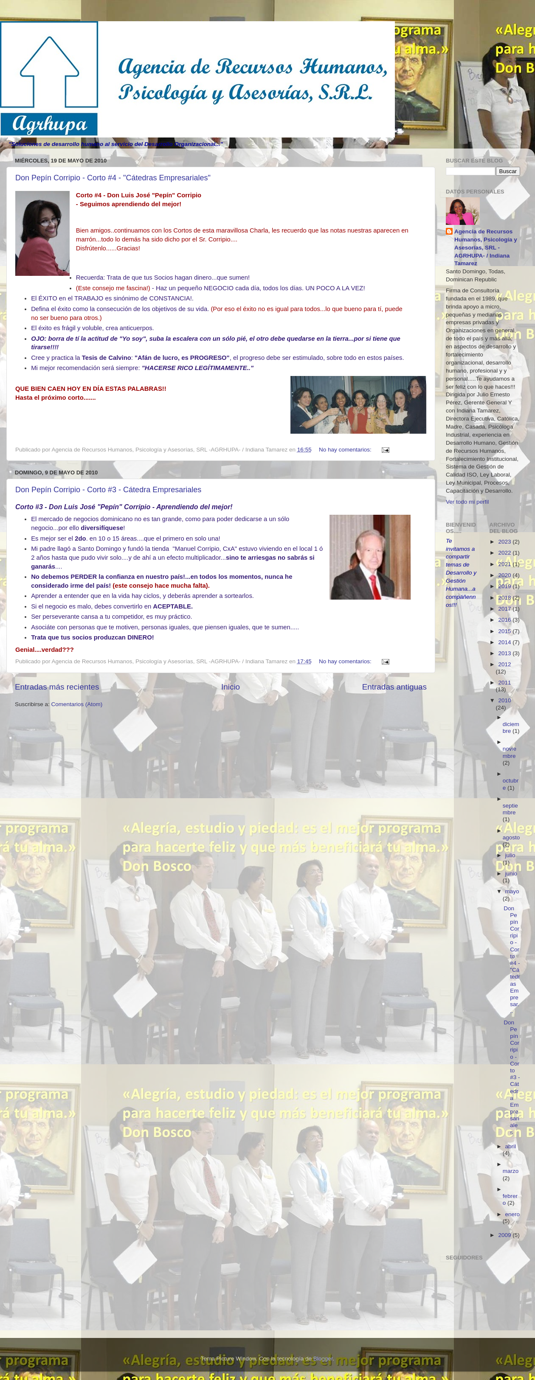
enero (512, 1214)
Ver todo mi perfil (467, 502)
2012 (504, 664)
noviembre (509, 752)
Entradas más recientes (57, 686)
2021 (505, 564)
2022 (505, 553)
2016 (505, 620)
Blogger (323, 1358)
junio (511, 873)
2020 (505, 575)
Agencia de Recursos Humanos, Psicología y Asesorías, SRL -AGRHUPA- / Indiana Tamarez (485, 247)
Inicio (230, 686)
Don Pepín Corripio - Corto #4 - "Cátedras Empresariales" (113, 178)
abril (510, 1146)
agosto (511, 837)
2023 (505, 542)
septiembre (510, 809)
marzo (511, 1171)
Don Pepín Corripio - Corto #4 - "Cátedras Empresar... (512, 960)
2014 (505, 642)
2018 (505, 598)
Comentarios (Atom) (77, 704)
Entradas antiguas (394, 686)
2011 (504, 682)
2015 (505, 631)
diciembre (511, 727)
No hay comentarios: (346, 449)
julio (510, 855)
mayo (512, 891)
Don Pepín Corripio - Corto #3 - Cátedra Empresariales (108, 489)
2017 (505, 609)
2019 (505, 586)
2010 (504, 700)
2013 (505, 653)
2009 (505, 1235)
